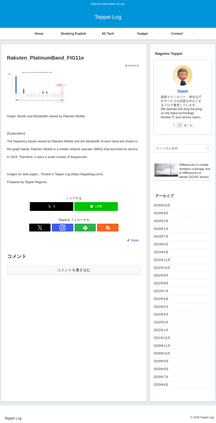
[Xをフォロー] (60, 227)
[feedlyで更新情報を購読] (78, 227)
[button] (207, 148)
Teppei (182, 91)
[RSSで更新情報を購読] (87, 227)
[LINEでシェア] (96, 206)
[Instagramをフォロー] (69, 227)
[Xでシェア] (51, 206)
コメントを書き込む (74, 270)
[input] (182, 148)
